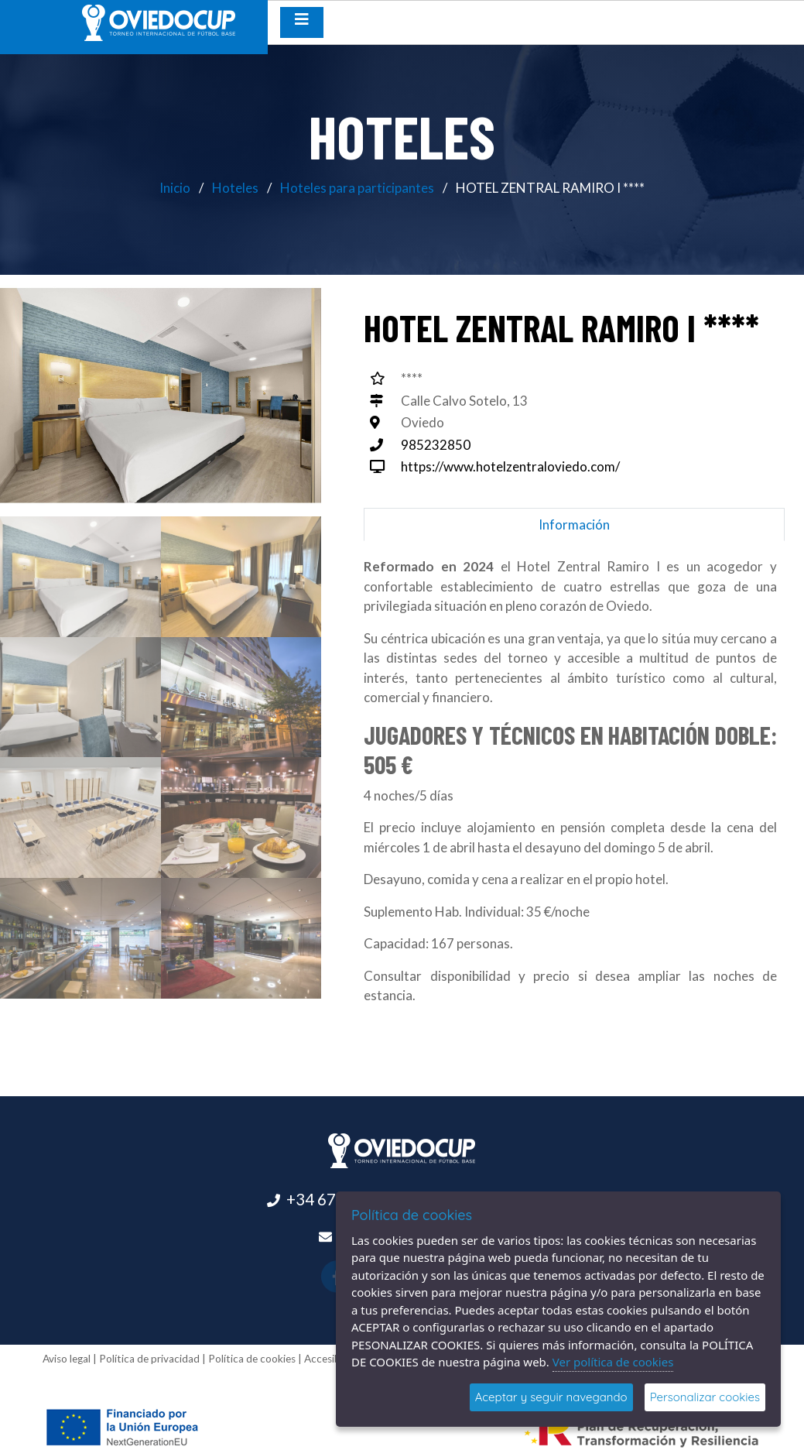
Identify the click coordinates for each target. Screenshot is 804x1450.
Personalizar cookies (705, 1397)
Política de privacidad (149, 1358)
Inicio (174, 188)
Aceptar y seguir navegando (551, 1397)
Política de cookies (252, 1358)
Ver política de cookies (613, 1361)
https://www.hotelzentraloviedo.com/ (510, 466)
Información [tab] (574, 524)
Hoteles (235, 188)
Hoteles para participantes (357, 188)
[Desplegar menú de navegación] (301, 22)
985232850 (435, 445)
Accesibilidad (334, 1358)
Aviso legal (67, 1358)
